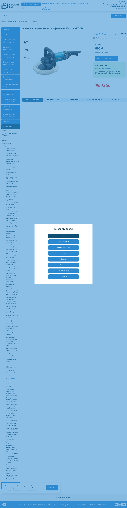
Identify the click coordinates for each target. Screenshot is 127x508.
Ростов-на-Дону (63, 270)
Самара (63, 259)
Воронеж (63, 265)
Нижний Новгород (63, 247)
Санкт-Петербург (63, 241)
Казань (63, 253)
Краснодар (63, 276)
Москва (63, 236)
